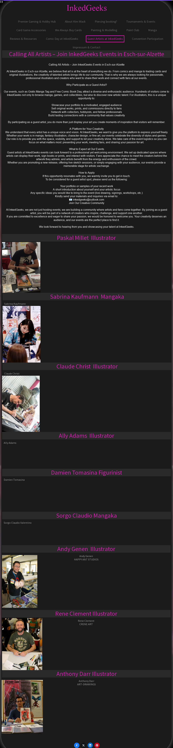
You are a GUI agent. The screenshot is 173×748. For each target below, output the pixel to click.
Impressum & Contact (86, 47)
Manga (152, 30)
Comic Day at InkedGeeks (62, 39)
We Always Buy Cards (68, 30)
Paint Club (132, 30)
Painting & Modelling (104, 30)
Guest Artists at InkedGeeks (105, 39)
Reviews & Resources (23, 39)
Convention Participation (147, 39)
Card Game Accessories (31, 30)
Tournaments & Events (140, 21)
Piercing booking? (106, 21)
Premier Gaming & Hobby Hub (37, 21)
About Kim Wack (75, 21)
